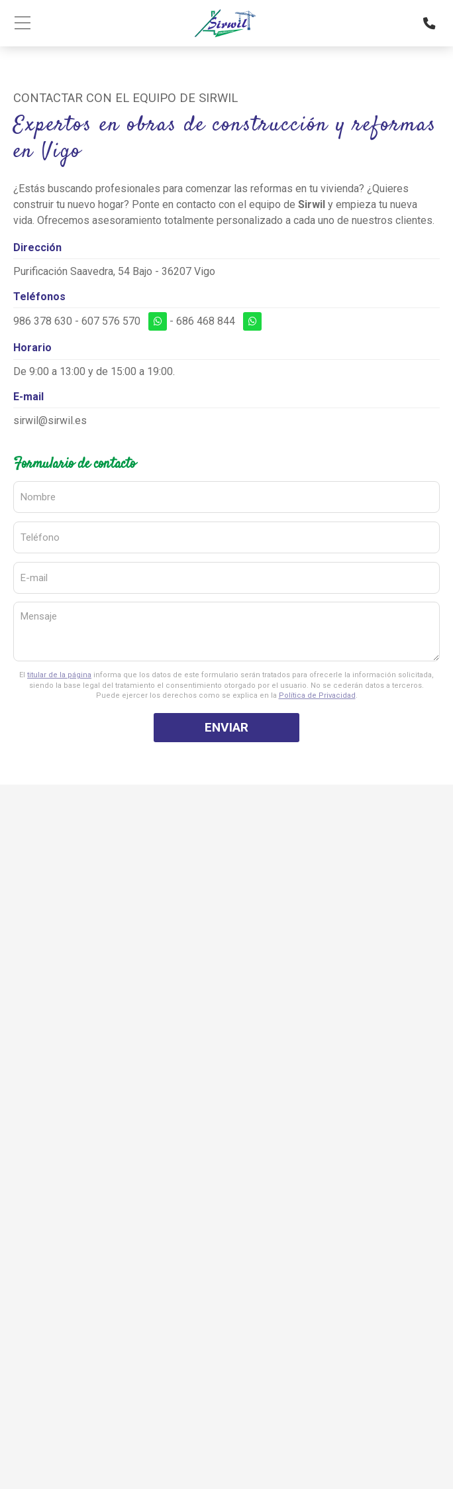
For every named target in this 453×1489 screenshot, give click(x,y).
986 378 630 (42, 321)
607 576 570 (110, 321)
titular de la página (59, 675)
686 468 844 (205, 321)
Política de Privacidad (317, 695)
